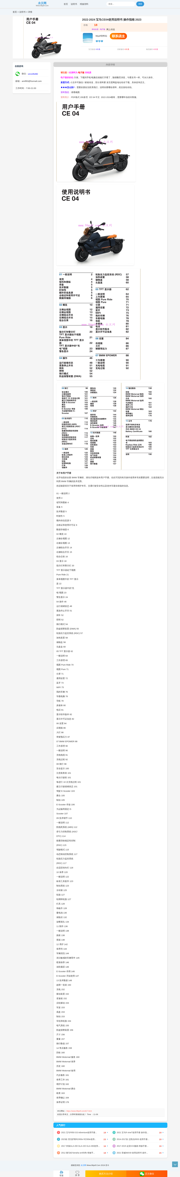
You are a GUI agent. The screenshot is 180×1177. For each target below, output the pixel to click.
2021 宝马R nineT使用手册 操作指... (132, 1132)
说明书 (74, 4)
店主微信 (147, 1174)
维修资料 (84, 4)
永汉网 (42, 3)
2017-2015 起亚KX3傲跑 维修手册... (132, 1146)
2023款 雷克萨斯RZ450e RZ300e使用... (78, 1139)
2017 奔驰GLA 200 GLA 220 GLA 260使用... (80, 1146)
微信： (21, 74)
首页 (66, 4)
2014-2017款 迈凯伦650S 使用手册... (133, 1139)
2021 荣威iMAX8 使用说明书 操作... (132, 1153)
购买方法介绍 (106, 1173)
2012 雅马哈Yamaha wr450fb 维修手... (78, 1153)
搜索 (140, 4)
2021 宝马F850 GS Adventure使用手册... (79, 1132)
